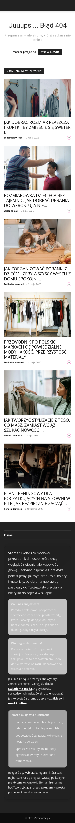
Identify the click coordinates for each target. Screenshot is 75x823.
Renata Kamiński (13, 508)
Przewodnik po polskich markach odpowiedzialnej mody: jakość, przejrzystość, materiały (36, 349)
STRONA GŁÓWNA (50, 52)
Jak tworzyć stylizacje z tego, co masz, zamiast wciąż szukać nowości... (37, 425)
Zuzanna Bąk (11, 210)
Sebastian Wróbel (13, 137)
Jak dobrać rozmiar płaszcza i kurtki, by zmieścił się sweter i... (37, 127)
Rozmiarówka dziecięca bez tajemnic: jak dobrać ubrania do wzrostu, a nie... (36, 200)
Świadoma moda (20, 689)
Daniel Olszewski (13, 435)
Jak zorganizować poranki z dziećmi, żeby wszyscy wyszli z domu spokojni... (37, 274)
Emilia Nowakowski (14, 284)
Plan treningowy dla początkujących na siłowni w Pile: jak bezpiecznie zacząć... (37, 498)
